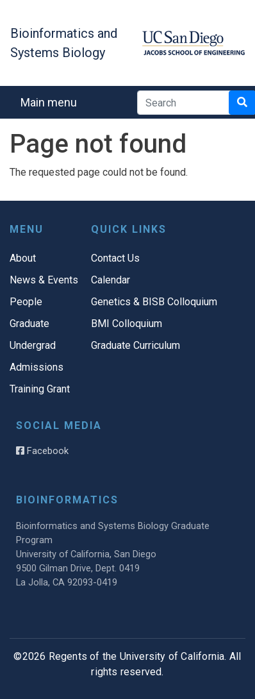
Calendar (110, 280)
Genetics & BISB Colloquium (154, 302)
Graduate (29, 323)
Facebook (42, 451)
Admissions (36, 367)
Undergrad (33, 345)
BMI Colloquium (126, 323)
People (26, 302)
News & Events (44, 280)
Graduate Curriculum (135, 345)
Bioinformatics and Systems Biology (63, 43)
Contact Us (115, 258)
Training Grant (40, 389)
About (23, 258)
